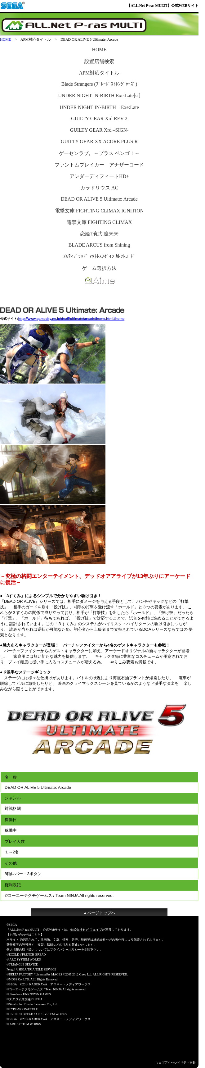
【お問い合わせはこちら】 (25, 934)
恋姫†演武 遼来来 (99, 233)
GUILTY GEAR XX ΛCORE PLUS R (99, 141)
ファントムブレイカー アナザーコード (99, 164)
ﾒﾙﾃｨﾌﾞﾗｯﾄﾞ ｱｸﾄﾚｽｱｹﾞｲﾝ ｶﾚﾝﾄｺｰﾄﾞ (99, 256)
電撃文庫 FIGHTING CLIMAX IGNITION (99, 210)
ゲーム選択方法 (99, 268)
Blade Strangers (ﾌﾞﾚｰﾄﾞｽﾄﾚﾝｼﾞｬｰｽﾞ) (99, 84)
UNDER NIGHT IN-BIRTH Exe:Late (99, 107)
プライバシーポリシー (65, 949)
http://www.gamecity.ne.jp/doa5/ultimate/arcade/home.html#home (71, 318)
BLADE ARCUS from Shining (99, 245)
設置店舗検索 (99, 61)
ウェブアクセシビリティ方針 (175, 1062)
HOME (5, 39)
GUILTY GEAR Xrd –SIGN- (99, 130)
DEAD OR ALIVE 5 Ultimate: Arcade (99, 199)
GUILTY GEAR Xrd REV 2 (99, 118)
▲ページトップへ (99, 913)
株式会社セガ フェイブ (86, 929)
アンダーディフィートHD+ (99, 176)
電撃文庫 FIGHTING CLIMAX (99, 222)
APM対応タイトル (99, 72)
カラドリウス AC (99, 187)
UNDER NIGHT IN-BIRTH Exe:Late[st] (99, 95)
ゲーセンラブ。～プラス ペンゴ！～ (99, 153)
